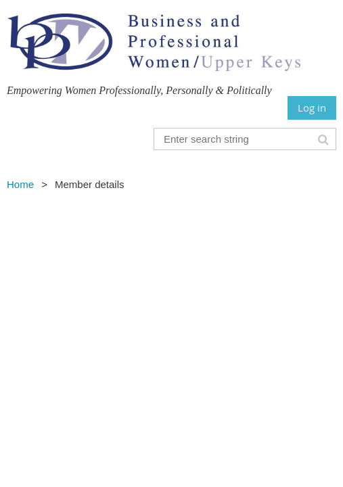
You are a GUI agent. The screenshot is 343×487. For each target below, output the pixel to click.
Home (20, 184)
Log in (312, 107)
